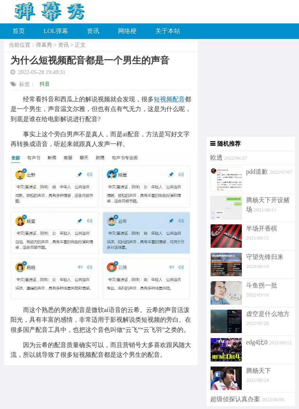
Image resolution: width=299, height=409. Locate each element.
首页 (18, 31)
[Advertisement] (246, 87)
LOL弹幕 (56, 31)
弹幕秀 (44, 45)
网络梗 (127, 31)
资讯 (93, 31)
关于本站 (167, 31)
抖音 (45, 84)
